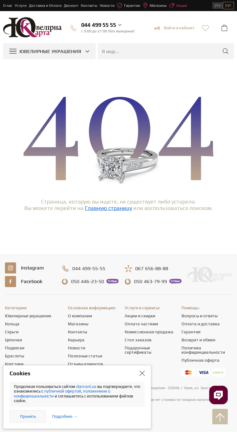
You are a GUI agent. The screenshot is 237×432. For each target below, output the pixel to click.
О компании (80, 316)
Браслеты (14, 356)
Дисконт (71, 5)
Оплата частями (141, 324)
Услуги (21, 5)
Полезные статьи (85, 356)
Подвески (14, 348)
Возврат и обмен (198, 340)
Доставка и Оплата (45, 5)
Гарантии (128, 5)
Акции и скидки (140, 316)
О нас (7, 5)
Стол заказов (138, 340)
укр (217, 5)
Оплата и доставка (200, 324)
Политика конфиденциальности (203, 350)
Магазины (155, 5)
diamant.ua (86, 386)
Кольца (12, 324)
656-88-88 (151, 268)
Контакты (89, 5)
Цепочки (13, 340)
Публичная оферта (200, 360)
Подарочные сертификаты (138, 350)
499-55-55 (88, 268)
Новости (107, 5)
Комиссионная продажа (149, 332)
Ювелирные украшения (28, 316)
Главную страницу (108, 208)
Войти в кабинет (174, 28)
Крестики (14, 364)
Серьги (12, 332)
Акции (178, 5)
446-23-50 (87, 281)
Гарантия (191, 332)
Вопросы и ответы (199, 316)
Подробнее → (64, 416)
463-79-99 (150, 281)
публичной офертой (62, 391)
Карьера (76, 340)
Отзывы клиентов (85, 364)
